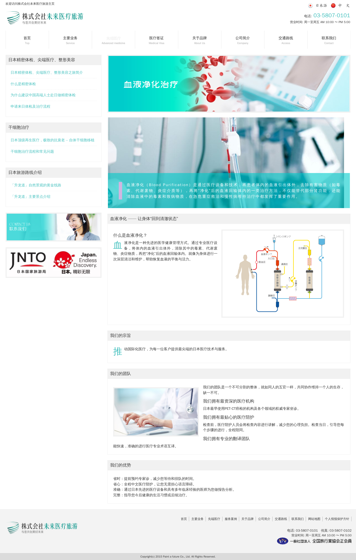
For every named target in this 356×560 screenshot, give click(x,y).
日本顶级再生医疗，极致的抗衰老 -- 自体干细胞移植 (53, 140)
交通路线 (281, 519)
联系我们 (297, 519)
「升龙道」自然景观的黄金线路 (36, 185)
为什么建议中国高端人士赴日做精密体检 (43, 95)
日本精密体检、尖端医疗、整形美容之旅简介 (47, 72)
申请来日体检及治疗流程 (30, 106)
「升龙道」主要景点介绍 (30, 196)
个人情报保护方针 (337, 519)
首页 (184, 519)
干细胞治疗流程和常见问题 (32, 151)
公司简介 (264, 519)
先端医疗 (214, 519)
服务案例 (231, 519)
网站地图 (314, 519)
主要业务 (197, 519)
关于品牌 (247, 519)
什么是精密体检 (23, 84)
